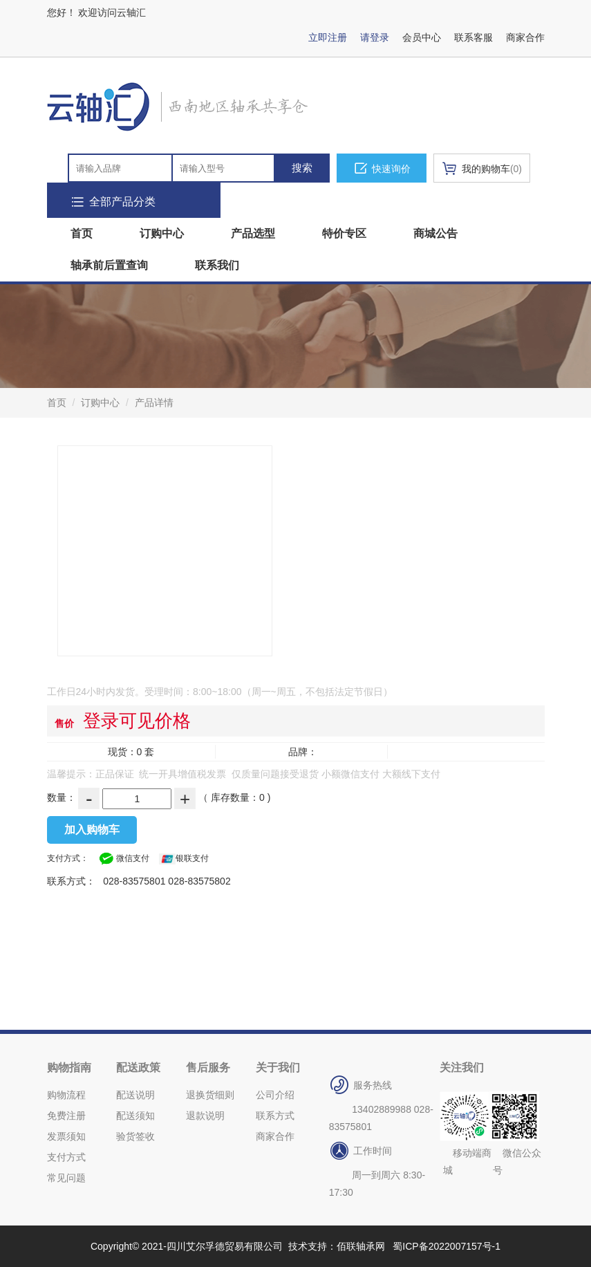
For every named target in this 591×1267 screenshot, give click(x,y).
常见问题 (66, 1177)
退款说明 (205, 1115)
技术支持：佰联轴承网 (336, 1246)
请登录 (374, 37)
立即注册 (327, 37)
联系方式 (275, 1115)
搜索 (302, 168)
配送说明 (135, 1094)
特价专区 (344, 233)
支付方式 (66, 1157)
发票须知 (66, 1136)
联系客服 (473, 37)
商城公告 (435, 233)
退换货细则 (210, 1094)
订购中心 (162, 233)
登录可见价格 (137, 720)
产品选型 (253, 233)
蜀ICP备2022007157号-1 (446, 1246)
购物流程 (66, 1094)
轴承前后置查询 (109, 265)
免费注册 (66, 1115)
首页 (82, 233)
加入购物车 (92, 829)
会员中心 (421, 37)
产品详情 (154, 402)
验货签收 (135, 1136)
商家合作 (525, 37)
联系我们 (217, 265)
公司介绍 (275, 1094)
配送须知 (135, 1115)
